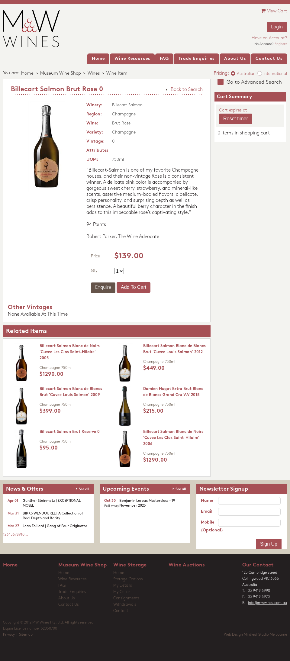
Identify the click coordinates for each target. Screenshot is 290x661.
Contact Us (68, 605)
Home (27, 73)
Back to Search (187, 89)
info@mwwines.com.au (267, 603)
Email (206, 511)
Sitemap (26, 635)
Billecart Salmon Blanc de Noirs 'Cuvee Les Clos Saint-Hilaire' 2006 (173, 438)
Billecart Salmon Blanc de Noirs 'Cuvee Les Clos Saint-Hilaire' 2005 (70, 352)
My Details (122, 586)
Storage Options (128, 579)
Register (281, 44)
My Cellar (121, 592)
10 (22, 535)
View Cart (274, 11)
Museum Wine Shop (60, 73)
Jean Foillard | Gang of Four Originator (55, 526)
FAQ (62, 586)
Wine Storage (130, 565)
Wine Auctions (187, 565)
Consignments (126, 598)
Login (277, 27)
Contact (120, 611)
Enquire (103, 287)
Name (207, 500)
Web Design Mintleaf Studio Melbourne (255, 635)
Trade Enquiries (72, 592)
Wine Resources (72, 579)
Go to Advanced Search (254, 82)
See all (84, 489)
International (275, 74)
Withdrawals (124, 605)
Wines (94, 73)
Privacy (9, 635)
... (26, 535)
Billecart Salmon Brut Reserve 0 (70, 432)
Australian (246, 74)
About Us (66, 598)
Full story (111, 506)
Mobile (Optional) (209, 526)
